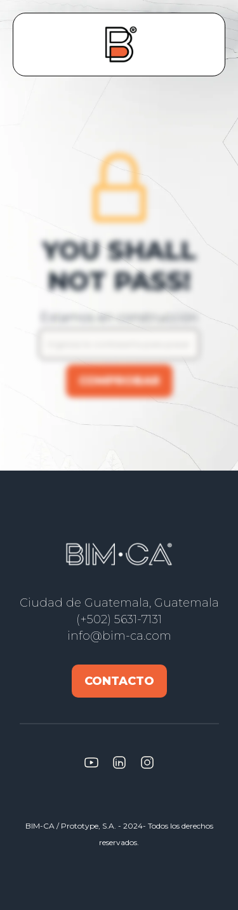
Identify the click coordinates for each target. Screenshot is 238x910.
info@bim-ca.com (119, 636)
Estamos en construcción (119, 317)
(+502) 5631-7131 (119, 619)
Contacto (119, 681)
